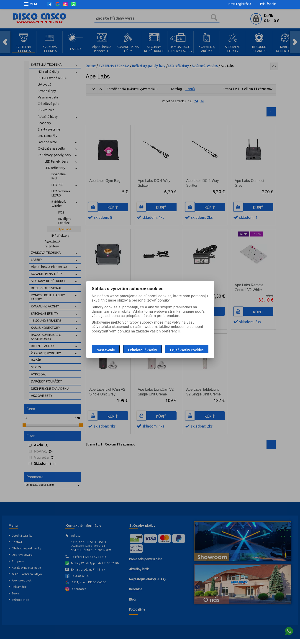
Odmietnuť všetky (142, 350)
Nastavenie (106, 350)
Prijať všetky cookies (187, 350)
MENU (34, 4)
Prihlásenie (268, 4)
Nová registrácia (239, 4)
